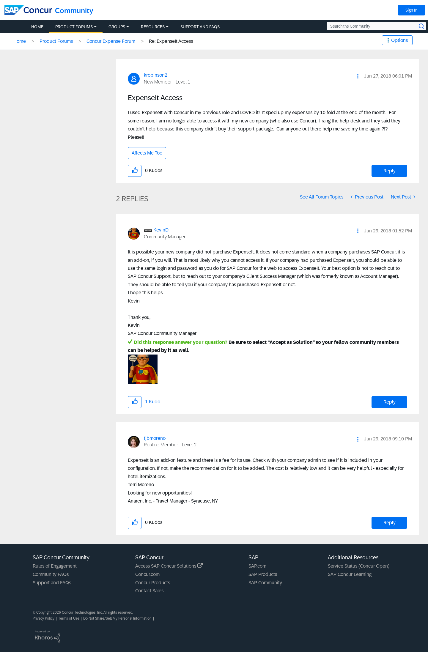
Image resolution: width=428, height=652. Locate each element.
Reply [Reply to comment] (389, 401)
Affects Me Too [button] (147, 152)
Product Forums (56, 41)
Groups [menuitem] (116, 26)
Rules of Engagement (55, 565)
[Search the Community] (376, 26)
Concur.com (147, 574)
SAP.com (257, 565)
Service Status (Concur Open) (358, 565)
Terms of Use (68, 618)
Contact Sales (149, 590)
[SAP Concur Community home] (28, 10)
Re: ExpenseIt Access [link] (171, 41)
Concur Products (152, 582)
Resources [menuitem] (153, 26)
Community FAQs (51, 574)
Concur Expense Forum (110, 41)
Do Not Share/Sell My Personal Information (117, 618)
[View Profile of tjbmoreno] (155, 438)
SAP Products (262, 574)
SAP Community (265, 582)
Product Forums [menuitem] (74, 26)
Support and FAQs (52, 582)
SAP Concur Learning (350, 574)
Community (74, 11)
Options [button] (399, 40)
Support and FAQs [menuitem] (200, 26)
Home (19, 41)
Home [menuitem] (37, 26)
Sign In (411, 10)
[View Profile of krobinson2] (155, 75)
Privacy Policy (43, 618)
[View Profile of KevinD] (161, 229)
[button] (358, 76)
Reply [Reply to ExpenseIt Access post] (389, 170)
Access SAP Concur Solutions (169, 565)
